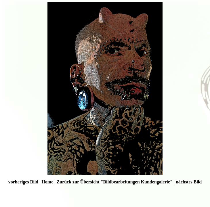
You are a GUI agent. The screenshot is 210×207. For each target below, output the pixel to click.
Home (47, 181)
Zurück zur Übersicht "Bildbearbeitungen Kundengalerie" (114, 181)
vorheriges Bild (23, 181)
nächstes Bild (189, 181)
